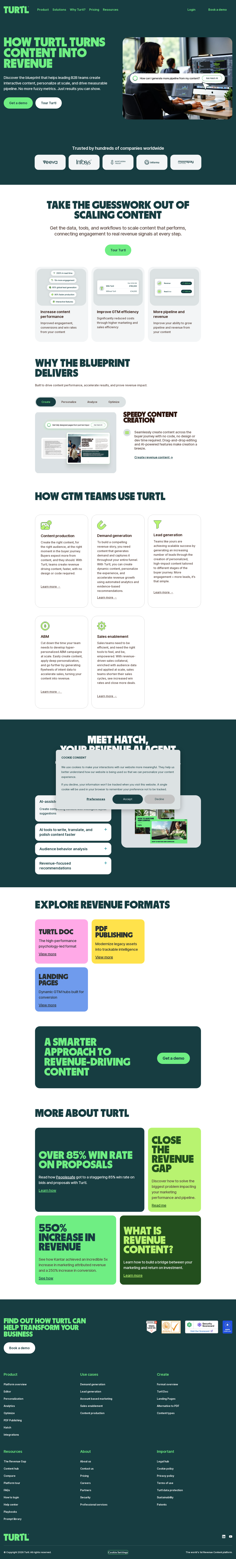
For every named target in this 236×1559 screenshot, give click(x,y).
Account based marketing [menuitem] (96, 1398)
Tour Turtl (48, 103)
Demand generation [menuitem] (92, 1384)
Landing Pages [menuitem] (166, 1398)
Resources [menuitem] (110, 9)
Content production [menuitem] (92, 1413)
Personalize (68, 401)
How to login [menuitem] (11, 1497)
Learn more (133, 1275)
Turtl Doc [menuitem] (162, 1391)
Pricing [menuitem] (94, 9)
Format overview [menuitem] (167, 1384)
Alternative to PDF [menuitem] (168, 1405)
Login (191, 9)
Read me (159, 1205)
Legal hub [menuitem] (163, 1461)
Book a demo (217, 9)
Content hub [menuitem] (11, 1468)
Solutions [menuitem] (59, 9)
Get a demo (18, 103)
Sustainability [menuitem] (165, 1497)
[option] (50, 162)
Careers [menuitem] (85, 1483)
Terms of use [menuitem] (165, 1483)
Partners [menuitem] (85, 1490)
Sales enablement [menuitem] (91, 1405)
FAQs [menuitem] (7, 1490)
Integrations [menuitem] (11, 1434)
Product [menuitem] (43, 9)
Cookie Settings (118, 1552)
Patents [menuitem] (162, 1504)
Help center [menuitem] (11, 1504)
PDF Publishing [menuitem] (13, 1420)
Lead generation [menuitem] (90, 1391)
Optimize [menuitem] (9, 1413)
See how (46, 1278)
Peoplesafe (65, 1177)
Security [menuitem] (85, 1497)
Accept (127, 799)
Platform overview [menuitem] (15, 1384)
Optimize (113, 401)
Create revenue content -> (153, 457)
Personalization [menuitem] (13, 1398)
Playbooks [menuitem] (10, 1511)
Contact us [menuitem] (87, 1468)
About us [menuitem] (85, 1461)
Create (45, 401)
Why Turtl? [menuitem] (78, 9)
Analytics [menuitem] (9, 1405)
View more (47, 954)
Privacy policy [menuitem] (165, 1475)
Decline (159, 799)
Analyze (92, 401)
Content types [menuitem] (166, 1413)
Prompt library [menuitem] (13, 1518)
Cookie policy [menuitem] (165, 1468)
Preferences (96, 799)
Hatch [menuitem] (7, 1427)
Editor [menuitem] (7, 1391)
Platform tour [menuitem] (12, 1483)
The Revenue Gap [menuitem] (15, 1461)
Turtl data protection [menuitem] (170, 1490)
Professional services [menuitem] (93, 1504)
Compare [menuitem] (9, 1475)
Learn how (47, 1190)
